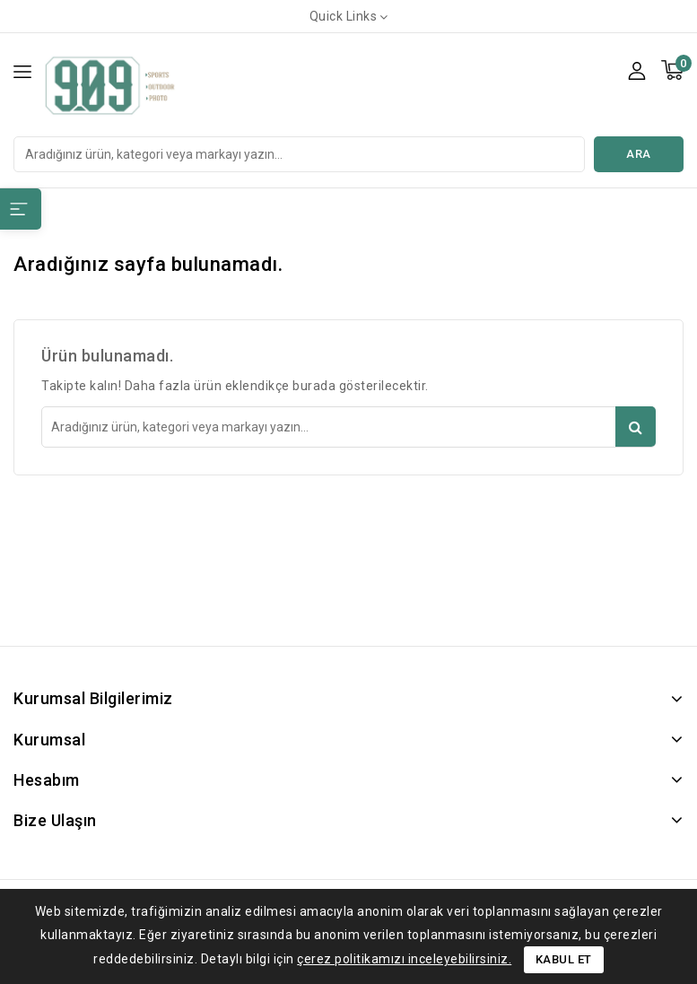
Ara (638, 154)
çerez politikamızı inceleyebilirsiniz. (404, 959)
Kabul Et (564, 959)
